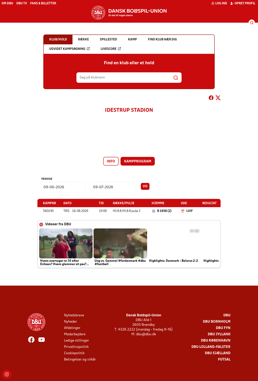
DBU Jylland (219, 334)
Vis (145, 186)
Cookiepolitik (74, 353)
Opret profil (242, 3)
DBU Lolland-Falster (210, 346)
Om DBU (7, 3)
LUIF (189, 211)
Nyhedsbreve (74, 315)
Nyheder (70, 321)
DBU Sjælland (217, 353)
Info (111, 161)
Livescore (111, 48)
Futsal (224, 359)
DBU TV (21, 3)
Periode (46, 179)
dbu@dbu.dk (146, 334)
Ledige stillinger (76, 340)
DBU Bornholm (216, 321)
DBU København (215, 340)
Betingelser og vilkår (80, 359)
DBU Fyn (223, 328)
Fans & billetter (43, 3)
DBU (226, 315)
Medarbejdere (74, 334)
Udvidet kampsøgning (69, 48)
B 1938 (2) (164, 211)
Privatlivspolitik (76, 346)
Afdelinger (72, 328)
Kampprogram (137, 161)
